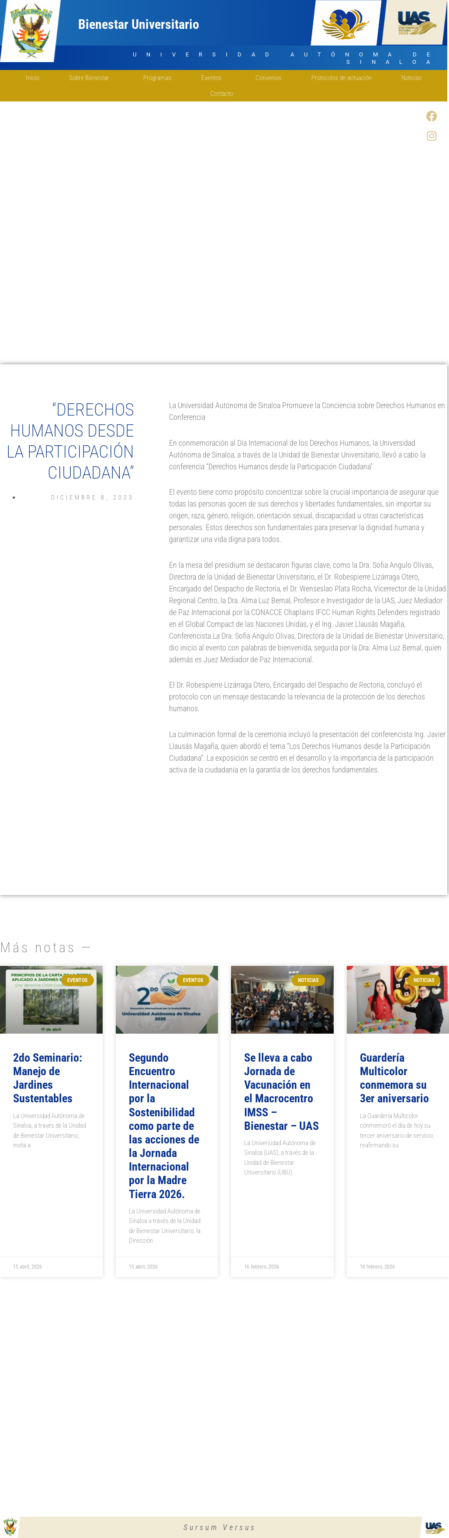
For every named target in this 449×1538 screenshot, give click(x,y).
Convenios (269, 78)
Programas (157, 78)
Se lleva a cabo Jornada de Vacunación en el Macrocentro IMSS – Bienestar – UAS (281, 1092)
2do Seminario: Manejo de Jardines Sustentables (47, 1078)
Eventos (213, 77)
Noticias (411, 78)
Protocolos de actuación (341, 78)
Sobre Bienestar (91, 77)
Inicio (32, 78)
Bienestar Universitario (138, 24)
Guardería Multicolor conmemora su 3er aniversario (394, 1078)
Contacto (223, 93)
